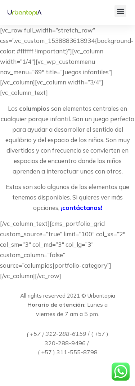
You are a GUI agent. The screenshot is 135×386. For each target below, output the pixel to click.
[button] (120, 11)
